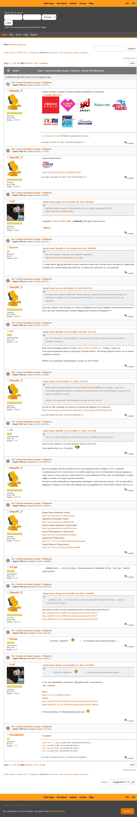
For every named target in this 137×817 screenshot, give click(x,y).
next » (134, 58)
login (12, 12)
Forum (83, 3)
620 (36, 63)
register (20, 12)
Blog (91, 3)
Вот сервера (49, 685)
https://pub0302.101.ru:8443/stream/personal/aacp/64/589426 (70, 704)
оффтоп (47, 227)
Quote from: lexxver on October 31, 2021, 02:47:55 (67, 288)
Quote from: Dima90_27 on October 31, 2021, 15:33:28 (69, 430)
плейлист (61, 221)
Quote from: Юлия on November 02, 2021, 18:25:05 (68, 665)
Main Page (48, 3)
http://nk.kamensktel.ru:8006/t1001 (58, 522)
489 (30, 63)
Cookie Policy (58, 811)
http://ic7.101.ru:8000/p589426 (56, 695)
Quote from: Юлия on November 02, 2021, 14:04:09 (68, 593)
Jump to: (105, 782)
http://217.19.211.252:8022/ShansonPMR (61, 547)
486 (18, 63)
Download (62, 3)
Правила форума (18, 44)
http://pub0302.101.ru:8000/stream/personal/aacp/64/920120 (70, 619)
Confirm (127, 811)
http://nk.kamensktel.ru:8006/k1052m (59, 528)
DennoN (52, 52)
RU (127, 3)
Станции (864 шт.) (52, 95)
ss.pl (12, 201)
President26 (17, 734)
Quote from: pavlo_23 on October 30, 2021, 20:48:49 (68, 202)
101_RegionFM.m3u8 (51, 136)
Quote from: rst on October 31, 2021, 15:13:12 (65, 381)
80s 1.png (46, 745)
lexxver (14, 247)
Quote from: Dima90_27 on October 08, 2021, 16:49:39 (69, 248)
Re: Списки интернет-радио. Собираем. (32, 82)
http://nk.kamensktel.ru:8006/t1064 (58, 515)
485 (14, 63)
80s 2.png (46, 748)
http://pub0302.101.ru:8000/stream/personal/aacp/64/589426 (70, 701)
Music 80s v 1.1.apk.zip (52, 743)
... (12, 63)
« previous (126, 58)
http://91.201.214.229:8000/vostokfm (59, 534)
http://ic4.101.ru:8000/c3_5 (90, 348)
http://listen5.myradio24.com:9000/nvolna (61, 172)
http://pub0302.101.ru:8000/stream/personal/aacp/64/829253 (70, 612)
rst (11, 331)
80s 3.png (46, 751)
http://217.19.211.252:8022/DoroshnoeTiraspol (63, 541)
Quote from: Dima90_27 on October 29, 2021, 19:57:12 (69, 331)
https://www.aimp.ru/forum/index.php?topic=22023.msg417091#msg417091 (77, 410)
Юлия (13, 567)
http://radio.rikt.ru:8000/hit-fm (59, 211)
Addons (73, 3)
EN (133, 3)
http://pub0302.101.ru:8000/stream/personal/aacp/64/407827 (70, 616)
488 (26, 63)
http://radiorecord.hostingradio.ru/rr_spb (63, 257)
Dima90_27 (16, 90)
